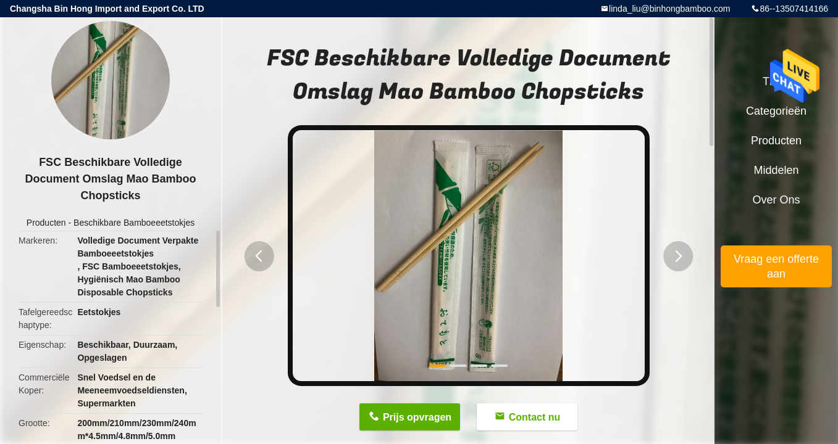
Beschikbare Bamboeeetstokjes (134, 223)
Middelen (775, 170)
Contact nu (535, 417)
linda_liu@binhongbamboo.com (669, 9)
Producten (46, 223)
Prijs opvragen (417, 417)
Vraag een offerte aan (776, 266)
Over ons (776, 200)
